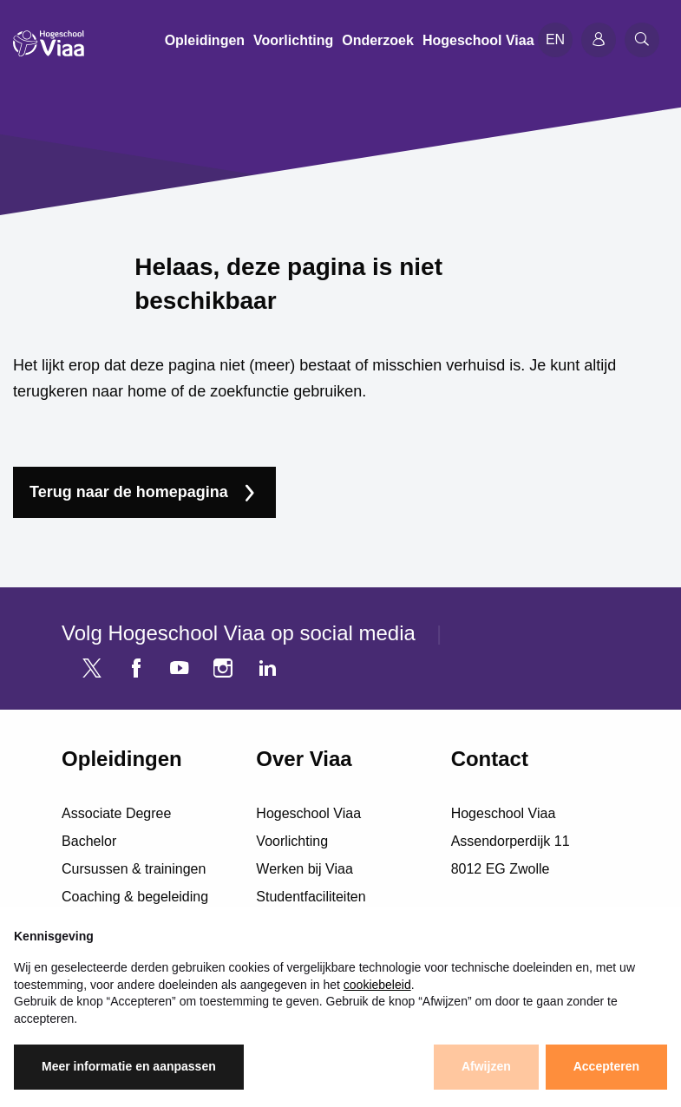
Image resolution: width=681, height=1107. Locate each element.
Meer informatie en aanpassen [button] (129, 1066)
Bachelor (89, 841)
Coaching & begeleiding (135, 896)
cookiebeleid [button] (377, 985)
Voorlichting (292, 841)
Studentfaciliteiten (310, 896)
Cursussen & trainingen (134, 868)
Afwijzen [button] (486, 1066)
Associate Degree (116, 813)
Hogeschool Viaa (308, 813)
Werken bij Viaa (304, 868)
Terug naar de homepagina (128, 492)
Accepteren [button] (606, 1066)
